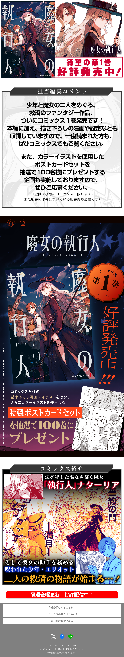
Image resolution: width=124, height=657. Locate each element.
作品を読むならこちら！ (62, 607)
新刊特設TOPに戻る (62, 621)
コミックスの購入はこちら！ (62, 614)
